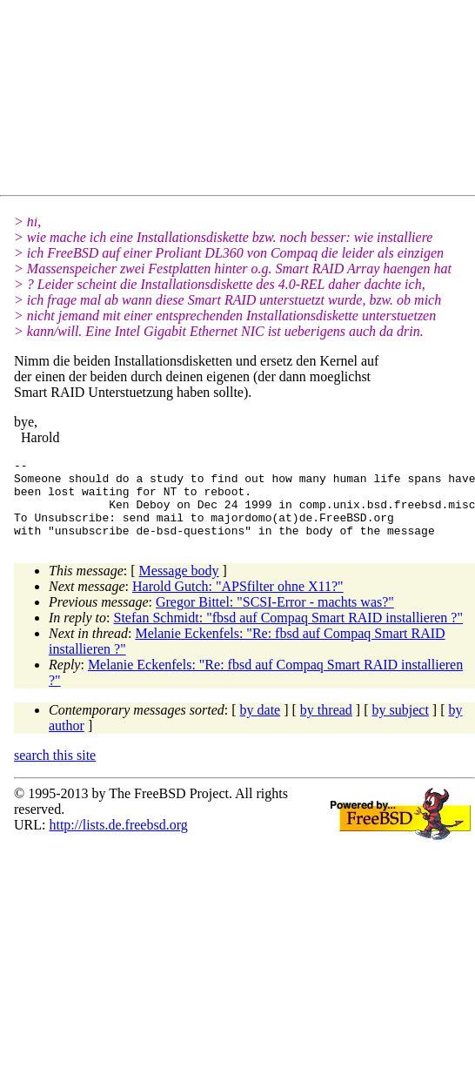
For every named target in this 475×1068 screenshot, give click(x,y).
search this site (55, 770)
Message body (179, 586)
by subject (400, 725)
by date (260, 725)
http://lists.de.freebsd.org (118, 840)
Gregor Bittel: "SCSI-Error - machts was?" (275, 617)
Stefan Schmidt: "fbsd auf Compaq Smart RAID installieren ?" (288, 633)
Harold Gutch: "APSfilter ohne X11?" (238, 601)
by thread (326, 725)
